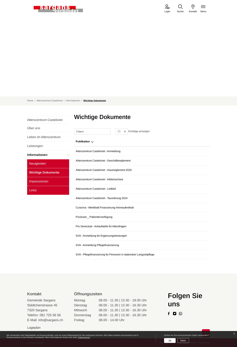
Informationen (37, 155)
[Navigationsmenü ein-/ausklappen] (203, 8)
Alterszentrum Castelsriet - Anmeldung (98, 151)
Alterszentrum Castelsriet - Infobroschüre (99, 179)
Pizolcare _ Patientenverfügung (94, 217)
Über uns (33, 128)
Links (33, 190)
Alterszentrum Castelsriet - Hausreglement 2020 (104, 170)
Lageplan (37, 327)
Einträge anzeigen (132, 131)
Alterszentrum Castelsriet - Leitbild (96, 188)
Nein (183, 340)
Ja (169, 340)
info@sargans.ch (50, 320)
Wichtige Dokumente (44, 174)
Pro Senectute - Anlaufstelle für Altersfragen (101, 226)
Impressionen (38, 181)
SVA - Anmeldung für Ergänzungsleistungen (101, 235)
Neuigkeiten (37, 163)
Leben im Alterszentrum (44, 137)
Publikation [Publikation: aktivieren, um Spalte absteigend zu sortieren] (83, 141)
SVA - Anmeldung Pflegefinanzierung (97, 245)
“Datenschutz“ (84, 337)
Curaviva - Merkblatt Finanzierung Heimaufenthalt (105, 207)
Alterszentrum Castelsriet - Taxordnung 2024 (102, 198)
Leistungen (35, 146)
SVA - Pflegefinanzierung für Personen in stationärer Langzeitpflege (115, 254)
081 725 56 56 (50, 315)
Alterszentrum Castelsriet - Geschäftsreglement (103, 160)
